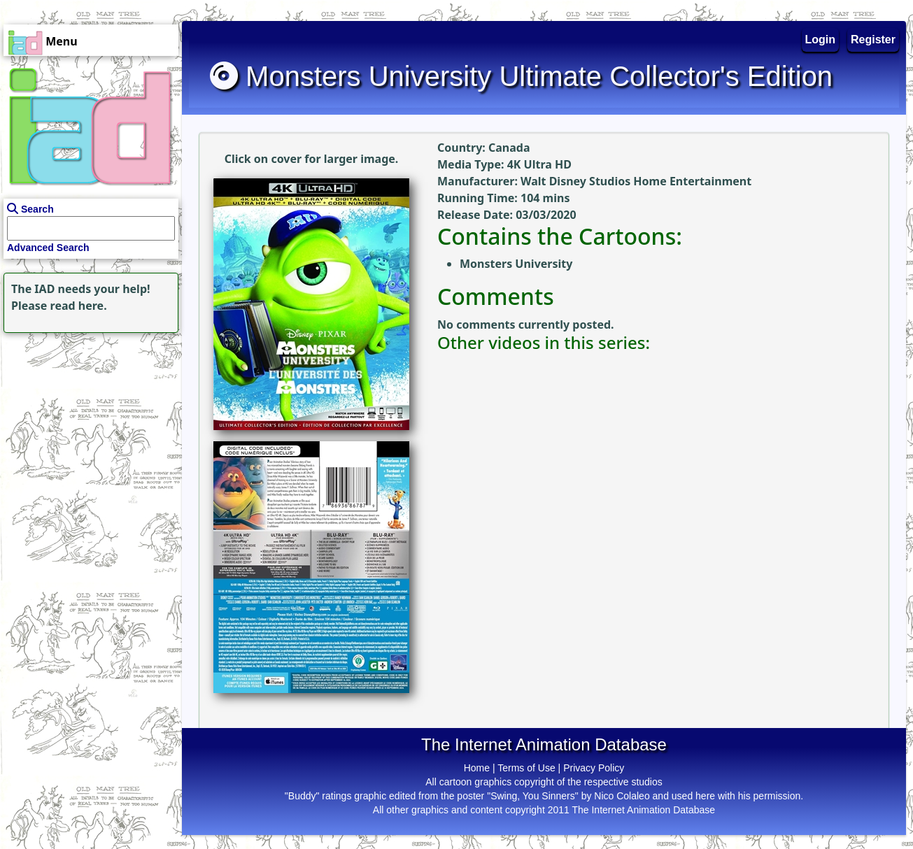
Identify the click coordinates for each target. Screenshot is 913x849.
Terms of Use (526, 767)
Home (477, 767)
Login (820, 39)
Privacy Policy (593, 767)
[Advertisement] (87, 423)
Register (873, 39)
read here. (78, 305)
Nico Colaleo (621, 795)
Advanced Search (48, 247)
